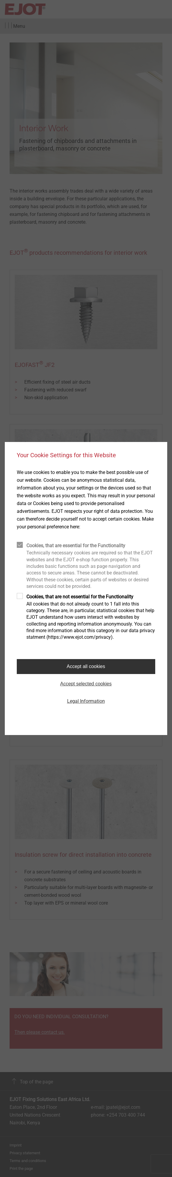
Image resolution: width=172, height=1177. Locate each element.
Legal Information (86, 701)
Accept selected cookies (86, 683)
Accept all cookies (86, 666)
